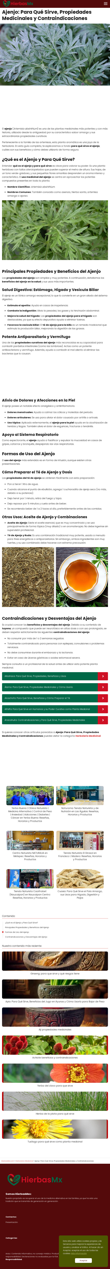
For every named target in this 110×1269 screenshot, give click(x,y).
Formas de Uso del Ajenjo (17, 932)
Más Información (79, 1253)
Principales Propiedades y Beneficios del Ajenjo (27, 927)
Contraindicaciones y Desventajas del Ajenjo (26, 936)
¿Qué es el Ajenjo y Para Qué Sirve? (21, 922)
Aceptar (83, 1260)
